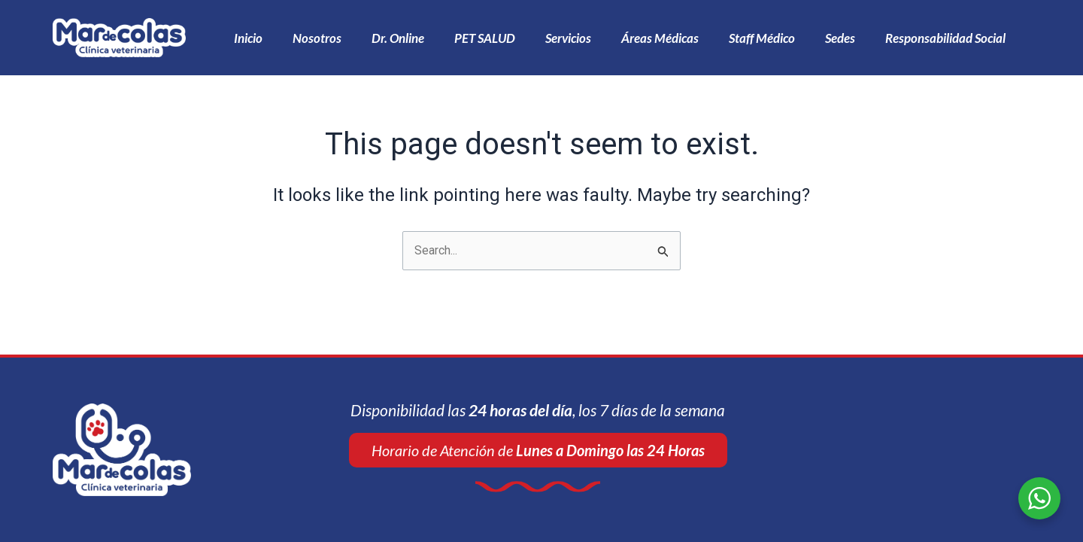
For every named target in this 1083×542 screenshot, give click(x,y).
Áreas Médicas (660, 38)
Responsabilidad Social (945, 38)
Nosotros (317, 38)
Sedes (840, 38)
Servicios (568, 38)
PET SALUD (484, 38)
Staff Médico (762, 38)
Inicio (248, 38)
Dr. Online (398, 38)
